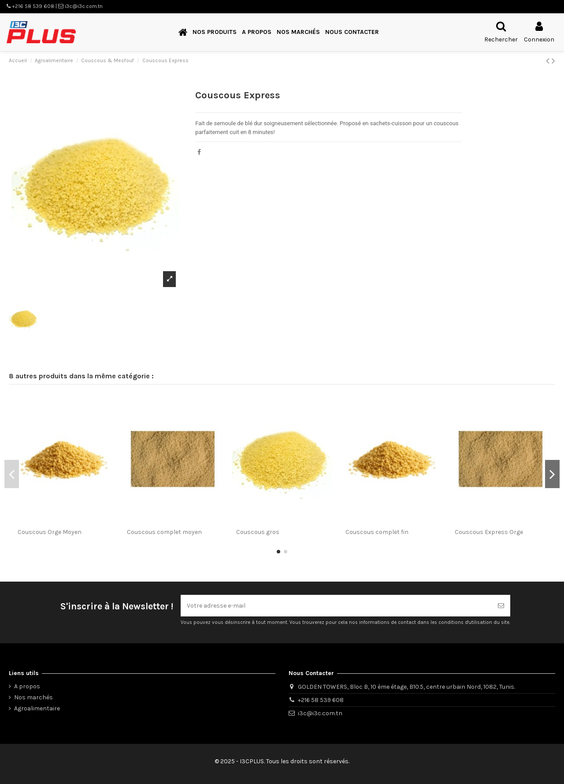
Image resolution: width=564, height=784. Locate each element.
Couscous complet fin (376, 532)
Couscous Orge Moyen (50, 532)
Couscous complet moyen (164, 532)
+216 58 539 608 (321, 700)
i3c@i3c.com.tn (320, 713)
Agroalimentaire (37, 708)
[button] (214, 32)
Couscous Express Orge (489, 532)
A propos (27, 686)
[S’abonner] (501, 605)
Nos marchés (33, 697)
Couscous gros (257, 532)
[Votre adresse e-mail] (336, 605)
